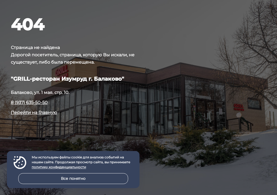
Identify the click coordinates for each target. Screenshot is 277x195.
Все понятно (73, 178)
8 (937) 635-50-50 (29, 102)
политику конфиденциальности (59, 167)
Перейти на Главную (34, 112)
